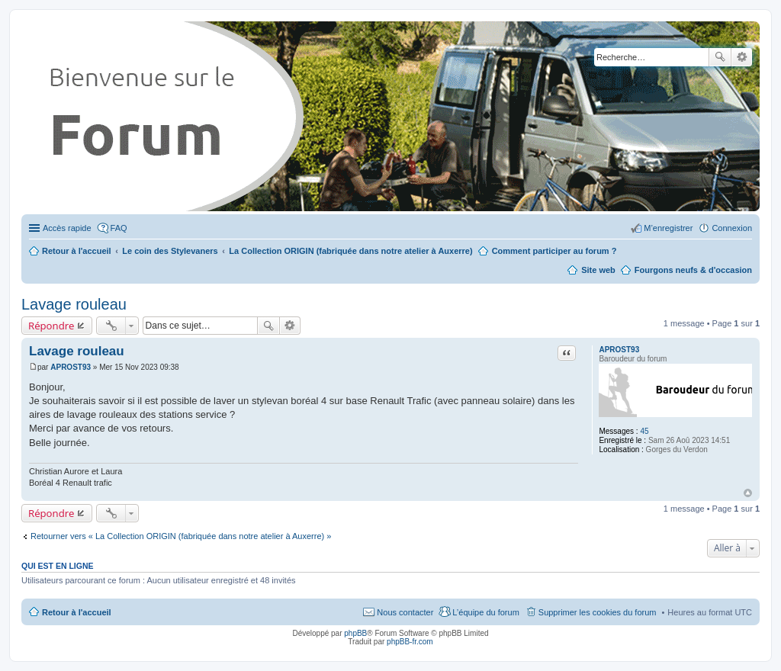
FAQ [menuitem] (119, 228)
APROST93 (619, 349)
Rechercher (720, 57)
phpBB (355, 633)
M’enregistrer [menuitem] (668, 228)
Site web (598, 269)
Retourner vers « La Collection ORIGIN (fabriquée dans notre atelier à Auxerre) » (181, 536)
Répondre (51, 325)
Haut (748, 493)
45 (644, 431)
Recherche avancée (741, 57)
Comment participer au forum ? (554, 250)
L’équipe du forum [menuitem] (485, 612)
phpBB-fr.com (410, 641)
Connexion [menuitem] (732, 228)
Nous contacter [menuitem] (405, 612)
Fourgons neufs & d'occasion (693, 269)
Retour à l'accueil (76, 612)
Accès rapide (67, 228)
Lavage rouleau (74, 304)
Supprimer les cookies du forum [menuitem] (597, 612)
